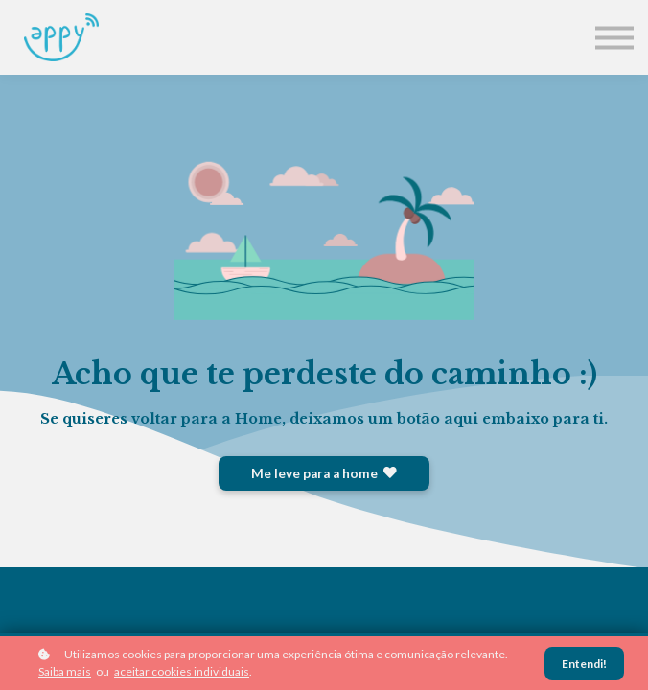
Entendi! (584, 663)
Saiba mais (64, 671)
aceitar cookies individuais (181, 671)
